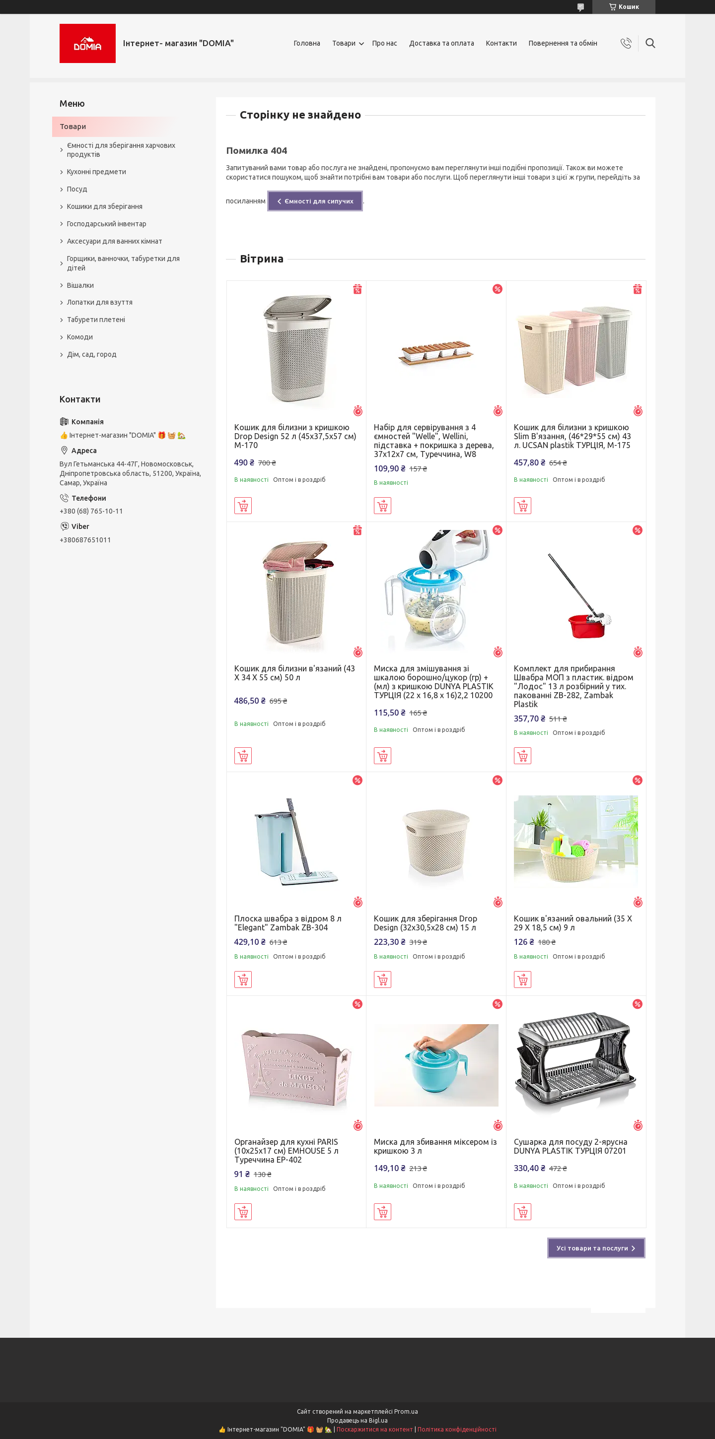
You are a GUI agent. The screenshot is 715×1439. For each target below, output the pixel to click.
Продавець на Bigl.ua (357, 1420)
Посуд (77, 189)
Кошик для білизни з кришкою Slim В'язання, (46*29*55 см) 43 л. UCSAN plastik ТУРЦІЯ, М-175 (572, 436)
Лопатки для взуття (100, 302)
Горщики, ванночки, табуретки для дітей (123, 263)
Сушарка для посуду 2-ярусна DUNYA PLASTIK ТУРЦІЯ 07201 (571, 1146)
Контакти (501, 43)
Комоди (80, 337)
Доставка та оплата (441, 43)
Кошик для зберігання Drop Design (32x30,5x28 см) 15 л (425, 923)
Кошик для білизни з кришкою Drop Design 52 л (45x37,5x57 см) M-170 (295, 436)
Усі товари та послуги (592, 1247)
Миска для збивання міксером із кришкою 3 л (435, 1146)
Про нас (384, 43)
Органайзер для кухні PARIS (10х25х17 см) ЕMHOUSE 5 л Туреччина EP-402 (286, 1150)
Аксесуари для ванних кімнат (114, 241)
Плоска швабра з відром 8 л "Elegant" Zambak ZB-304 (288, 923)
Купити (243, 505)
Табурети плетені (96, 320)
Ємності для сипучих (319, 200)
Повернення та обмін (563, 43)
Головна (307, 43)
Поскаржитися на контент (375, 1429)
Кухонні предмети (96, 172)
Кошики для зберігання (105, 206)
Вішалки (80, 285)
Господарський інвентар (106, 224)
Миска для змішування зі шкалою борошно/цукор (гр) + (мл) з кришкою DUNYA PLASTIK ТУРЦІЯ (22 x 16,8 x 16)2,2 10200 (434, 682)
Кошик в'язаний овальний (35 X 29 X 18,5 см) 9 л (573, 923)
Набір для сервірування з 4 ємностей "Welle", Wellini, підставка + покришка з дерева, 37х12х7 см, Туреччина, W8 (434, 440)
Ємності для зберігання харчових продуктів (121, 150)
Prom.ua (406, 1411)
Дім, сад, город (92, 354)
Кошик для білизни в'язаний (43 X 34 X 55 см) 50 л (294, 673)
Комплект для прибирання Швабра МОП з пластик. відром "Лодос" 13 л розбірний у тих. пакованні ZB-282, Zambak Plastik (574, 686)
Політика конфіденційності (457, 1429)
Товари (344, 43)
